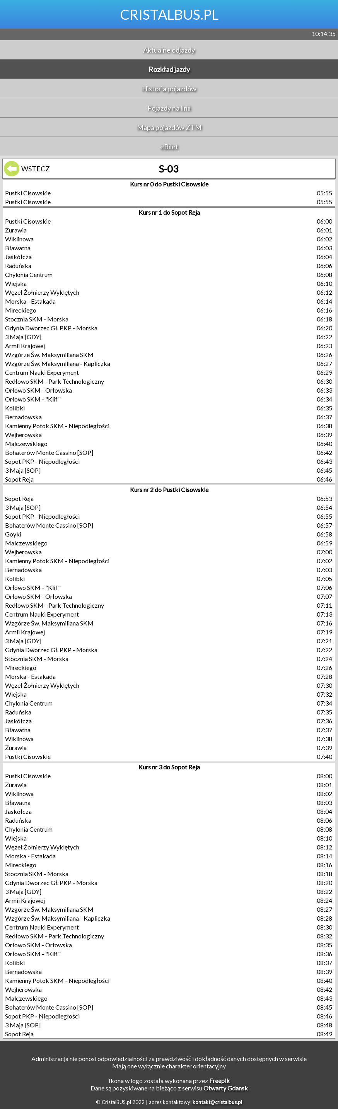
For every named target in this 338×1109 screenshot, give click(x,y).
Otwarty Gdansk (225, 1088)
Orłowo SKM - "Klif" (33, 399)
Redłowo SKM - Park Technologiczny (54, 381)
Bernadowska (23, 416)
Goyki (13, 534)
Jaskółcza (18, 256)
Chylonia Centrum (29, 274)
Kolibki (15, 408)
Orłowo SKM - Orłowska (38, 390)
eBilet (169, 146)
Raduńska (18, 265)
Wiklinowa (19, 239)
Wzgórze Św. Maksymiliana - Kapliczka (57, 363)
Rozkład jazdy (169, 69)
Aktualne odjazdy (169, 50)
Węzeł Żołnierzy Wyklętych (42, 292)
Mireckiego (20, 310)
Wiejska (16, 283)
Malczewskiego (26, 443)
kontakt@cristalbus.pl (217, 1102)
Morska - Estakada (30, 301)
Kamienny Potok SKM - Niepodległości (57, 425)
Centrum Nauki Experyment (42, 372)
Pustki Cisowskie (28, 193)
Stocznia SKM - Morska (36, 319)
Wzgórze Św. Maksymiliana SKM (49, 354)
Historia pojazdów (169, 88)
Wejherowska (23, 434)
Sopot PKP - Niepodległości (42, 461)
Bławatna (18, 247)
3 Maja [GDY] (23, 336)
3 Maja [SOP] (23, 470)
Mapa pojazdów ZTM (169, 127)
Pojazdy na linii (169, 108)
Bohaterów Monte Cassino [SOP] (49, 452)
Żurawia (16, 230)
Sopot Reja (19, 479)
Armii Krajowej (25, 345)
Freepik (219, 1080)
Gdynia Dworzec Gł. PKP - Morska (51, 328)
